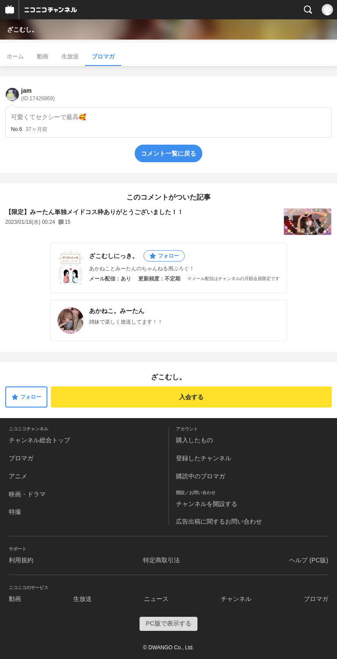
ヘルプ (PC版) (308, 560)
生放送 (70, 56)
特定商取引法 (161, 560)
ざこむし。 (22, 29)
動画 (42, 56)
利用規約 (21, 560)
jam (38, 94)
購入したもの (194, 440)
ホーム (15, 56)
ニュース (156, 598)
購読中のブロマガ (200, 476)
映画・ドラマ (27, 494)
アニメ (18, 476)
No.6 (16, 129)
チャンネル (236, 598)
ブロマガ (103, 56)
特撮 (15, 511)
